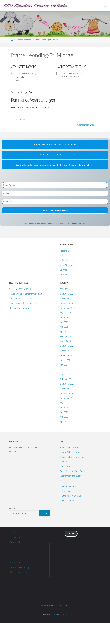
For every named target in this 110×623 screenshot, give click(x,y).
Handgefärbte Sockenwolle (72, 452)
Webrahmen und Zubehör (71, 475)
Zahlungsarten (16, 542)
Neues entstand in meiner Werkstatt (25, 293)
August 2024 (65, 360)
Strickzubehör (68, 500)
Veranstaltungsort (23, 39)
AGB (11, 558)
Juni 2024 (64, 364)
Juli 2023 (64, 407)
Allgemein (64, 250)
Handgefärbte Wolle (69, 447)
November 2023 (67, 388)
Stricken (63, 274)
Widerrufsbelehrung (18, 572)
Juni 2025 (64, 322)
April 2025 (64, 331)
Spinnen (63, 269)
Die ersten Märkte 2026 (20, 289)
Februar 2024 (66, 379)
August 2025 (65, 312)
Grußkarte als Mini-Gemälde (21, 298)
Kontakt (13, 532)
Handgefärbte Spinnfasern (72, 457)
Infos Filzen (65, 260)
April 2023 (64, 421)
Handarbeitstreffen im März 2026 (24, 303)
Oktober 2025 (66, 303)
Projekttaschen (69, 486)
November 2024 (67, 350)
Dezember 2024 (67, 345)
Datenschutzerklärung (76, 223)
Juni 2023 (64, 412)
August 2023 (65, 402)
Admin (71, 533)
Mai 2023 (64, 416)
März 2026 (65, 289)
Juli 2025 (64, 317)
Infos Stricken (66, 265)
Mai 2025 (64, 326)
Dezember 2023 (67, 383)
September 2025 (67, 308)
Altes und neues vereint (20, 308)
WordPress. (64, 614)
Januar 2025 (65, 341)
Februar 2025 (66, 336)
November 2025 (67, 298)
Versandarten (16, 537)
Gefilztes (64, 461)
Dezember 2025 (67, 293)
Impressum (15, 562)
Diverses (64, 480)
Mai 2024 (64, 369)
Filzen (62, 255)
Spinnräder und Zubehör (71, 471)
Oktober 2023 (66, 393)
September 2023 (67, 398)
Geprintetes (65, 466)
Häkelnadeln (67, 491)
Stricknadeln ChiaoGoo (72, 495)
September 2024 (67, 355)
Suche (12, 508)
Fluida (54, 614)
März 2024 (65, 374)
